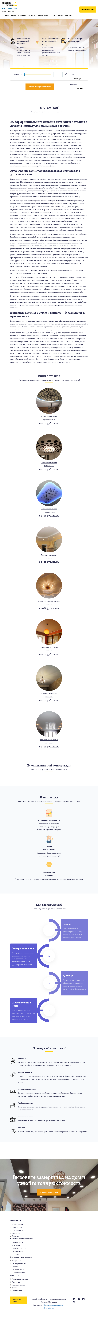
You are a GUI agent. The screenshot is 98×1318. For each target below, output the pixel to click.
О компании (17, 1227)
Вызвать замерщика (87, 9)
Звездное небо (17, 1261)
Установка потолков (20, 1279)
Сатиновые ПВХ (18, 1251)
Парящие (15, 1266)
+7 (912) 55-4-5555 (18, 1224)
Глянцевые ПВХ (18, 1242)
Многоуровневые (19, 1263)
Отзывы (60, 15)
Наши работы (43, 15)
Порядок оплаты (18, 1285)
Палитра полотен (19, 1248)
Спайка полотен (18, 1272)
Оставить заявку (17, 1300)
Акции (13, 15)
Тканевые (15, 1254)
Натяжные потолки (25, 15)
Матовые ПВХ (17, 1245)
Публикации (17, 1290)
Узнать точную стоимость (40, 86)
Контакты (69, 15)
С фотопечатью (18, 1269)
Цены (52, 15)
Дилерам (15, 1236)
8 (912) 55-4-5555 (9, 10)
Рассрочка (16, 1282)
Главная (6, 15)
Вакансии (16, 1233)
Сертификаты (17, 1230)
